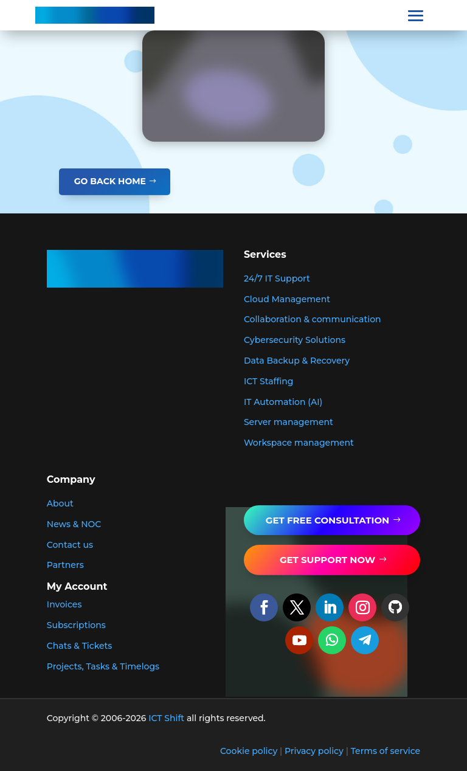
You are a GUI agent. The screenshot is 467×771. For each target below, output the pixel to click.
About (60, 503)
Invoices (64, 604)
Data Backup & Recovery (297, 360)
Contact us (70, 544)
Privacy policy (314, 750)
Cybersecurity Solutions (294, 339)
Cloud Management (287, 299)
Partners (65, 564)
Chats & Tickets (79, 645)
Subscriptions (76, 625)
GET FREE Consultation (327, 520)
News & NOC (74, 524)
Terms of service (386, 750)
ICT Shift (166, 718)
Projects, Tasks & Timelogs (103, 666)
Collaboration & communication (312, 319)
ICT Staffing (269, 381)
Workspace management (299, 442)
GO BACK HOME (110, 181)
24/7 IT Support (277, 278)
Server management (288, 422)
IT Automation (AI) (283, 401)
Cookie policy (248, 750)
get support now (327, 559)
